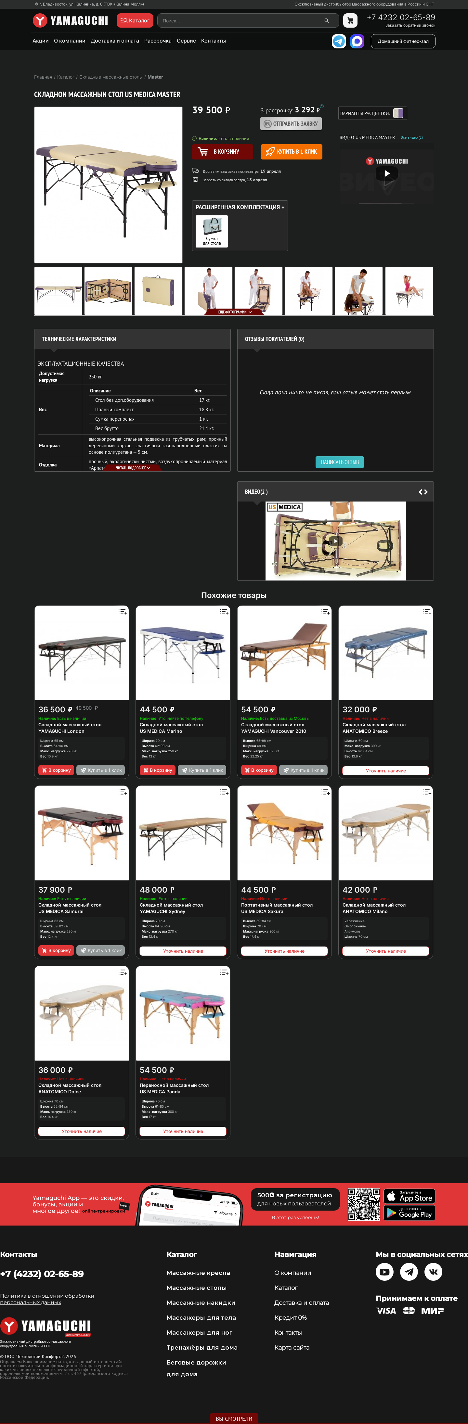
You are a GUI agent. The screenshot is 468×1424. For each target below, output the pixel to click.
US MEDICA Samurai (61, 911)
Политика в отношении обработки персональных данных (47, 1299)
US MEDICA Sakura (262, 911)
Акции (40, 40)
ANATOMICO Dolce (59, 1091)
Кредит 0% (290, 1317)
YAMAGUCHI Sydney (162, 911)
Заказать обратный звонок (410, 25)
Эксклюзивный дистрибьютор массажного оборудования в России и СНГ (364, 4)
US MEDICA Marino (161, 731)
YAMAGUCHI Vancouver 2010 (273, 731)
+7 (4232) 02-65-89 (42, 1273)
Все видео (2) (412, 137)
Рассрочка (158, 40)
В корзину (56, 770)
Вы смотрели (234, 1418)
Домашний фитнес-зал (403, 41)
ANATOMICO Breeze (365, 731)
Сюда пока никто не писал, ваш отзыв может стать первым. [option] (335, 391)
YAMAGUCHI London (61, 731)
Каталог (285, 1287)
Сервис (186, 40)
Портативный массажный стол (277, 905)
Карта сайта (291, 1347)
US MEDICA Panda (160, 1091)
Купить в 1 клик (291, 151)
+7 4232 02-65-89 (401, 17)
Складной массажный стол (69, 724)
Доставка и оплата (115, 40)
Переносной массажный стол (174, 1085)
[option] (336, 541)
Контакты (213, 40)
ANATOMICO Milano (365, 911)
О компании (69, 40)
